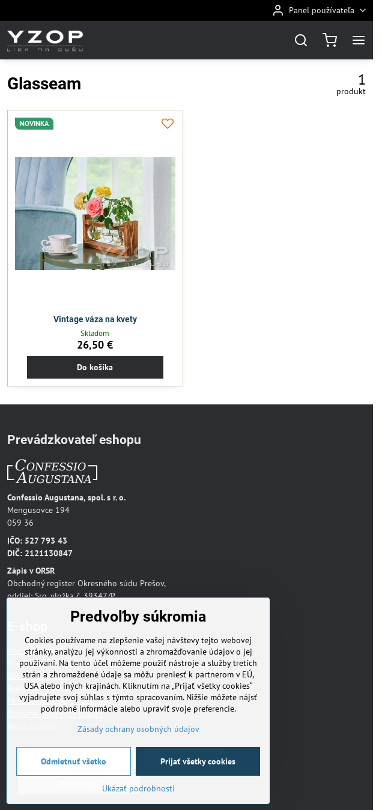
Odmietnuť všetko (73, 777)
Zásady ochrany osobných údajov (138, 744)
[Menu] (358, 40)
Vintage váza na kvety (95, 319)
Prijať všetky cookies (197, 777)
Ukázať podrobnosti (138, 804)
